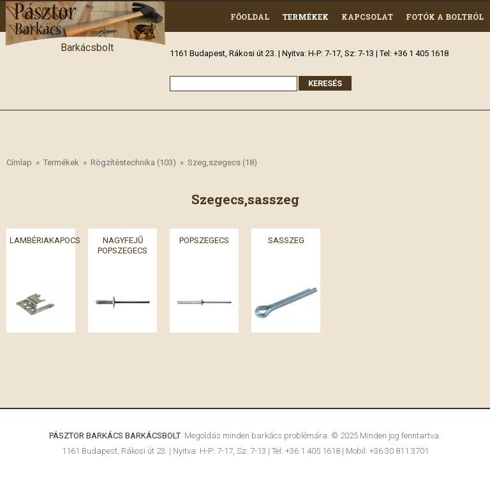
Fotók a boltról (445, 16)
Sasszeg (286, 239)
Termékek (305, 16)
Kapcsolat (367, 16)
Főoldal (249, 16)
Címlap (19, 162)
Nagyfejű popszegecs (122, 245)
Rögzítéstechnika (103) (133, 162)
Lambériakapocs (45, 239)
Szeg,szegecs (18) (222, 162)
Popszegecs (204, 239)
